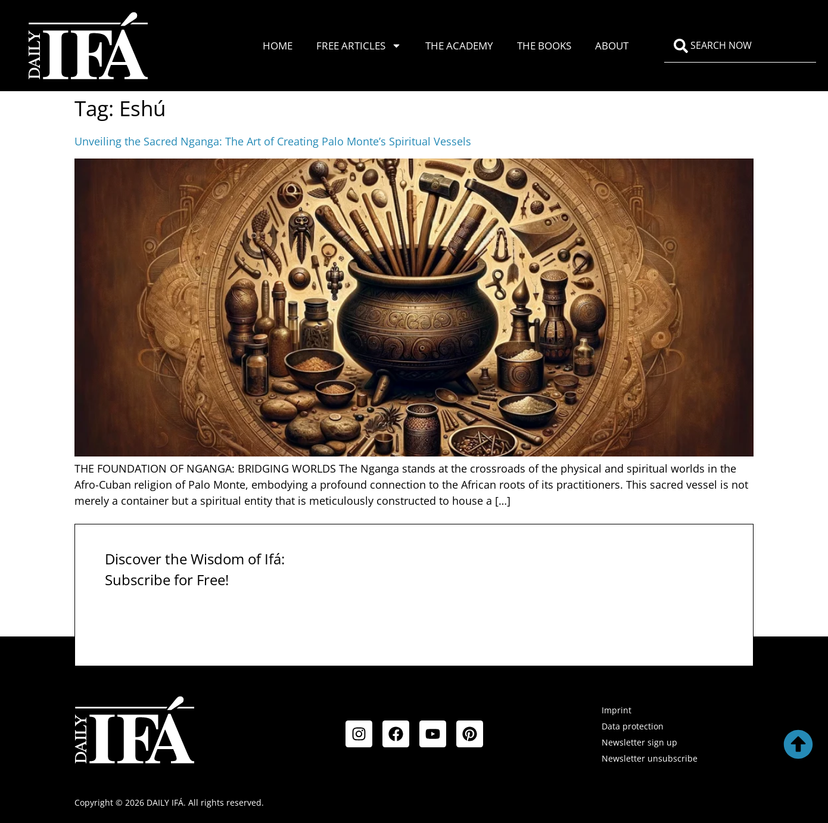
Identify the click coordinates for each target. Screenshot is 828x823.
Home (277, 45)
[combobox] (740, 46)
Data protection (633, 726)
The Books (544, 45)
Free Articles (358, 46)
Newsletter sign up (639, 742)
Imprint (616, 710)
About (611, 45)
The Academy (459, 45)
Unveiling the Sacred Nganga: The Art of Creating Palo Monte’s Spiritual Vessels (272, 141)
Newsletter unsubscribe (650, 758)
